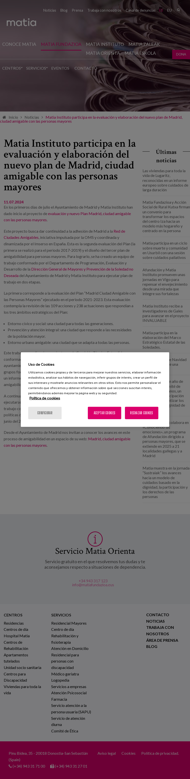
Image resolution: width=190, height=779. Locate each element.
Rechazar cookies (141, 413)
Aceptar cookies (104, 413)
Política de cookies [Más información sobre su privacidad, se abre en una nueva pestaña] (44, 398)
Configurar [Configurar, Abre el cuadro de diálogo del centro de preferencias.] (44, 413)
